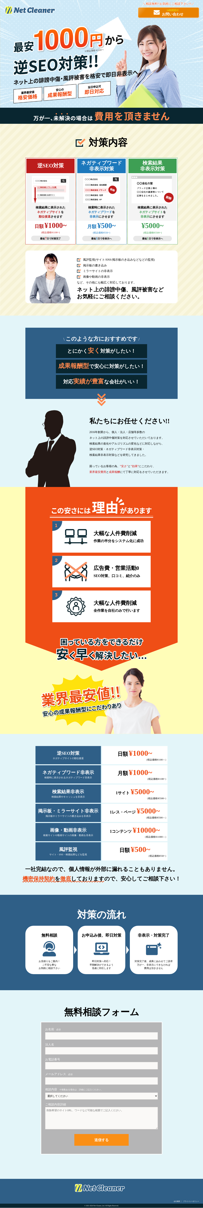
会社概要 (177, 1201)
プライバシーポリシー (191, 1201)
